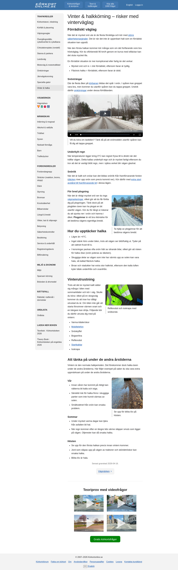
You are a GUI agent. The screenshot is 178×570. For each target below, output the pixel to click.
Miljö (39, 270)
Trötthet (40, 133)
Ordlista (40, 315)
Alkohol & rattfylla (45, 127)
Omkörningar (43, 70)
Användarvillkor (81, 562)
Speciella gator (43, 82)
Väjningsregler (43, 33)
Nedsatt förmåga (44, 145)
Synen (40, 139)
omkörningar (80, 90)
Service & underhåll (46, 243)
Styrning (40, 192)
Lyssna (119, 562)
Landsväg (41, 59)
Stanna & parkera (45, 53)
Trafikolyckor (42, 156)
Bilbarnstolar (42, 209)
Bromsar (41, 197)
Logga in (139, 5)
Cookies (109, 562)
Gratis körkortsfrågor (105, 539)
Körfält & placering (45, 27)
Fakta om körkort (58, 562)
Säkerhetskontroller (45, 232)
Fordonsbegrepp (44, 172)
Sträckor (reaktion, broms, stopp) (48, 178)
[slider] (105, 134)
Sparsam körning (44, 276)
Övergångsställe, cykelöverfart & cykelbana (48, 40)
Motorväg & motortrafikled (48, 65)
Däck (39, 186)
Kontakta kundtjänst (133, 562)
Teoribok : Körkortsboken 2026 (48, 332)
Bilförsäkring (42, 255)
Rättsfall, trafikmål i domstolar (45, 298)
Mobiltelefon (77, 327)
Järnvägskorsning (45, 76)
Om (69, 562)
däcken (72, 179)
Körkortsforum (42, 562)
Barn (39, 150)
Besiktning (41, 237)
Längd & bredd (43, 215)
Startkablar (76, 344)
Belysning (41, 226)
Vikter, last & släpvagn (47, 220)
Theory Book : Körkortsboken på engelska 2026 (49, 342)
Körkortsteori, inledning (47, 22)
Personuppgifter (97, 562)
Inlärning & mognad (46, 122)
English (129, 5)
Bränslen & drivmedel (46, 282)
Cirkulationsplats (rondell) (48, 48)
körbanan (93, 83)
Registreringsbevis (45, 249)
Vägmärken (43, 105)
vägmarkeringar (75, 199)
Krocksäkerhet (43, 203)
